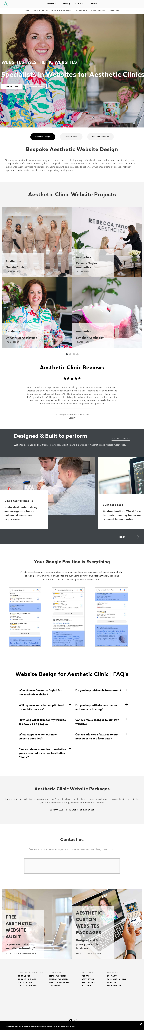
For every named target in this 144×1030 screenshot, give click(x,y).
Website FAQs (36, 86)
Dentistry (66, 4)
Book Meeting (114, 986)
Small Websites (58, 976)
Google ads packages (61, 10)
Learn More (12, 272)
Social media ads (99, 10)
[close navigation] (140, 1024)
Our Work (54, 986)
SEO (27, 10)
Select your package (88, 953)
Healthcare (88, 982)
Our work (80, 4)
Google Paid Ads (27, 979)
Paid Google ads (40, 10)
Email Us (111, 982)
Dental (86, 976)
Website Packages (59, 982)
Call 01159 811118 (117, 979)
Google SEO (96, 575)
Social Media (25, 982)
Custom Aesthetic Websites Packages (72, 810)
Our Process (11, 86)
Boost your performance (21, 953)
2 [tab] (70, 354)
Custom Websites (59, 979)
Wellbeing (87, 986)
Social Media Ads (27, 986)
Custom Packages (121, 439)
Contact (93, 4)
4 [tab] (77, 354)
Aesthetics (52, 4)
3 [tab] (74, 354)
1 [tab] (67, 354)
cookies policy (61, 1026)
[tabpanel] (37, 277)
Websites (114, 10)
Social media (81, 10)
